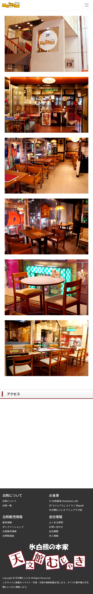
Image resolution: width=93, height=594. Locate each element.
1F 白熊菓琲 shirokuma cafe (63, 501)
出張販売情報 (9, 531)
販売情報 (7, 522)
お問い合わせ (56, 526)
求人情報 (53, 535)
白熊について (9, 501)
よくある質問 (56, 522)
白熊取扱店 (8, 535)
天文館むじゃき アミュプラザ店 (65, 509)
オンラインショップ (13, 526)
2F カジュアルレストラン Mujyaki (66, 505)
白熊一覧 (7, 505)
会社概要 (53, 531)
